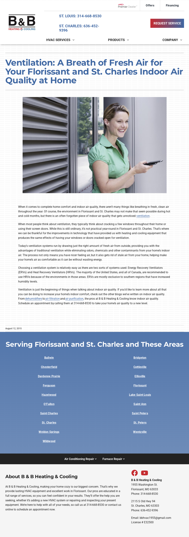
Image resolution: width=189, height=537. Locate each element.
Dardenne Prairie (49, 376)
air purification (74, 298)
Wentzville (140, 432)
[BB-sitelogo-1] (22, 14)
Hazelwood (49, 394)
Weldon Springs (49, 432)
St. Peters (139, 422)
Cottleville (140, 367)
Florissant (139, 385)
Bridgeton (139, 357)
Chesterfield (49, 367)
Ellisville (140, 376)
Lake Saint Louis (140, 394)
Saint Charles (49, 413)
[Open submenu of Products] (129, 39)
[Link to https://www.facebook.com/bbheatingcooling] (134, 473)
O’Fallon (49, 404)
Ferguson (49, 385)
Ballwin (49, 357)
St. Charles (49, 422)
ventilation (143, 216)
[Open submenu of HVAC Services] (74, 39)
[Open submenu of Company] (182, 39)
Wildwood (49, 441)
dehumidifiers (33, 298)
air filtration (52, 298)
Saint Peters (140, 413)
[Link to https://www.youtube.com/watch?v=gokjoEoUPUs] (144, 473)
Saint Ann (139, 404)
